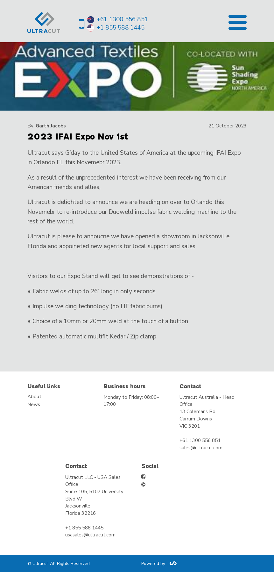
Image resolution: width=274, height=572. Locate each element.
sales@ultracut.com (200, 448)
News (33, 404)
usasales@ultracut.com (90, 535)
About (34, 396)
